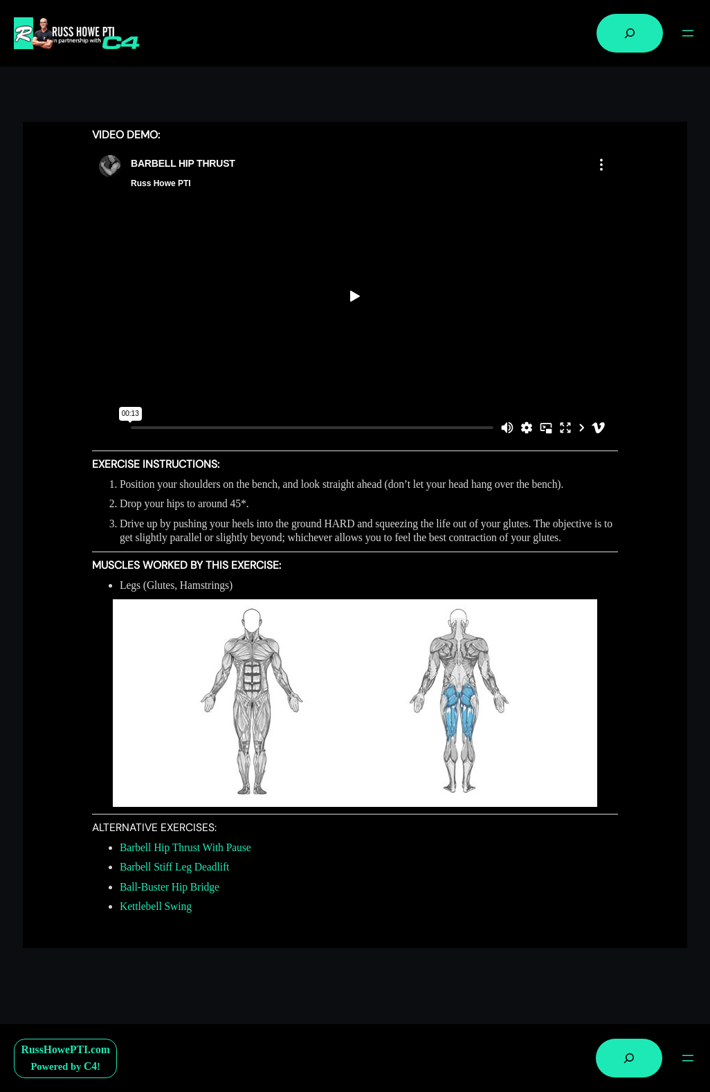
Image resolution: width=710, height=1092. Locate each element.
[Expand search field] (630, 33)
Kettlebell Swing (156, 906)
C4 (90, 1066)
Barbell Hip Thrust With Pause (185, 847)
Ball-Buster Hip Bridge (169, 887)
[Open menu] (688, 33)
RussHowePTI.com (65, 1049)
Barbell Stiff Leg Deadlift (174, 867)
